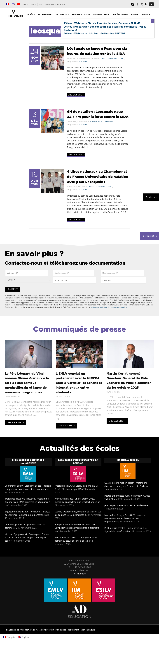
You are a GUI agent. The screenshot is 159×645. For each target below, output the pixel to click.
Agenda (145, 14)
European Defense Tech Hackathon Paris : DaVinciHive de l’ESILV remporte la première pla (77, 528)
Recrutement (79, 573)
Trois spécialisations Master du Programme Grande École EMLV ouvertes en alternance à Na (27, 502)
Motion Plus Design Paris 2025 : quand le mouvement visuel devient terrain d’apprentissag (125, 518)
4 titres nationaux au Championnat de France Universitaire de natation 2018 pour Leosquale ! (97, 177)
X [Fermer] (152, 21)
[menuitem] (7, 4)
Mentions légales (87, 629)
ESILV (33, 4)
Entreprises (62, 14)
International (101, 14)
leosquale (82, 62)
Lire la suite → (76, 95)
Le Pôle (31, 14)
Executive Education (54, 4)
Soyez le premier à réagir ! (112, 58)
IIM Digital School (128, 460)
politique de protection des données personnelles (109, 307)
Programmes (45, 14)
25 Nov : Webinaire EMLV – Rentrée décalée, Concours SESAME (102, 23)
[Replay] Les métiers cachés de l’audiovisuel (126, 505)
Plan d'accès (61, 629)
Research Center (81, 14)
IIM (40, 4)
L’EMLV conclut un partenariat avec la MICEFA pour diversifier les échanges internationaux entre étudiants (79, 383)
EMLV (25, 4)
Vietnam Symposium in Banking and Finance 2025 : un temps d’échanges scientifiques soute (27, 537)
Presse (134, 14)
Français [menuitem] (11, 636)
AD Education (48, 629)
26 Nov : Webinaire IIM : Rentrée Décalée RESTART (94, 33)
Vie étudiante (120, 14)
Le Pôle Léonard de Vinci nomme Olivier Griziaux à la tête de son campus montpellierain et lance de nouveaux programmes (27, 383)
